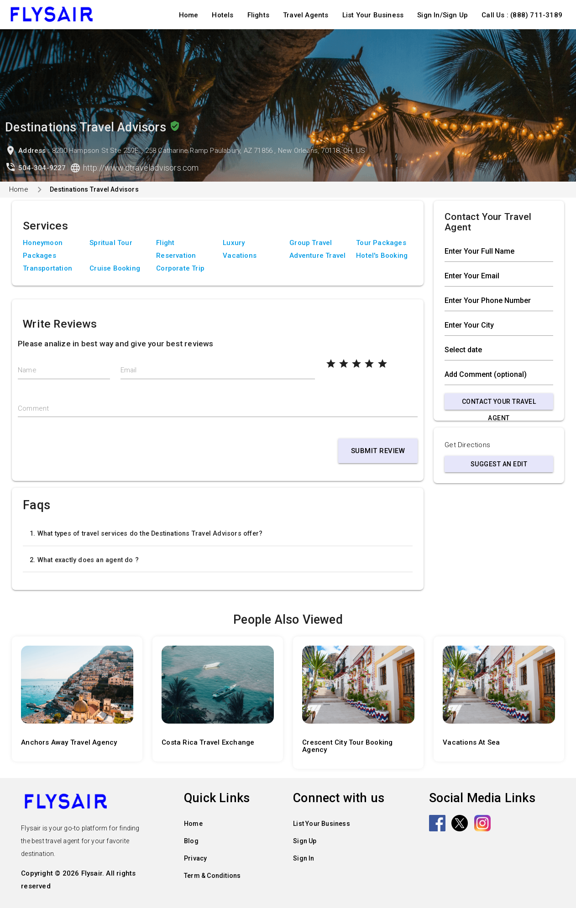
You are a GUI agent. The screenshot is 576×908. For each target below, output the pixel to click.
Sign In (303, 857)
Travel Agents (306, 15)
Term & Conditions (212, 875)
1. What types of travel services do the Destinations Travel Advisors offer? (146, 533)
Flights (258, 15)
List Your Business (373, 15)
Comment (33, 408)
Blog (191, 840)
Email (128, 370)
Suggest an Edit (499, 464)
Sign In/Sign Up (442, 15)
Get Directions (467, 445)
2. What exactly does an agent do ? (84, 560)
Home (189, 15)
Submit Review (378, 451)
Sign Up (304, 840)
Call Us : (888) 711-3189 (522, 15)
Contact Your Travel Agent (499, 404)
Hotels (222, 15)
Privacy (195, 857)
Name (27, 370)
